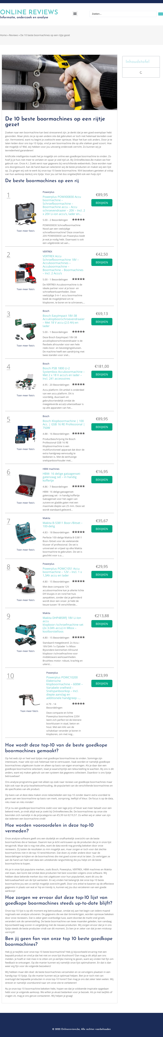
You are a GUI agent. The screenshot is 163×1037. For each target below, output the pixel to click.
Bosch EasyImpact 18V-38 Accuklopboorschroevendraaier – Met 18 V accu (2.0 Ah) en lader (64, 321)
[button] (75, 13)
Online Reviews (29, 13)
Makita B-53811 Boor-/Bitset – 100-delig (62, 524)
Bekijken (102, 203)
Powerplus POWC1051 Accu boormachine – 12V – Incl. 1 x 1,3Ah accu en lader (62, 572)
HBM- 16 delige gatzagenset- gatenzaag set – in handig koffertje (62, 477)
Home (3, 35)
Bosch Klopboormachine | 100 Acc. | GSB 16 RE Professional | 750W (64, 424)
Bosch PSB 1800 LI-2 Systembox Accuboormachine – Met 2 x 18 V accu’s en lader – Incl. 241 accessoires (64, 373)
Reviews (13, 35)
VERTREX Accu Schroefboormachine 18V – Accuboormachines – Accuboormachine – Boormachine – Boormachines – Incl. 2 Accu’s (63, 264)
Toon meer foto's (26, 230)
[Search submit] (160, 14)
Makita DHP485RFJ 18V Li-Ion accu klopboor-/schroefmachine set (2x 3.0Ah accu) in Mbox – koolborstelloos (63, 624)
